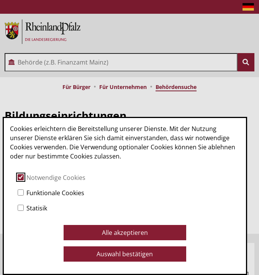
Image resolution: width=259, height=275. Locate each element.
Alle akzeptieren (125, 232)
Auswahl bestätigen (125, 254)
